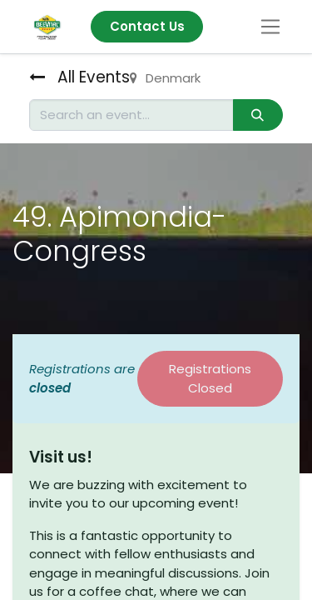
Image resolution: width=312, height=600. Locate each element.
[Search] (258, 115)
